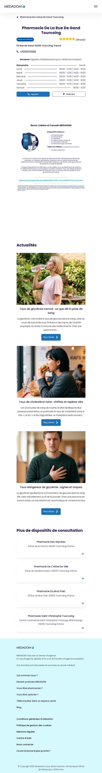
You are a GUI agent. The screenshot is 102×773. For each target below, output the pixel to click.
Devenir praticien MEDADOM (31, 681)
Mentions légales (26, 731)
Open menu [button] (95, 6)
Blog (19, 707)
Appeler (33, 94)
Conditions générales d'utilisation (35, 719)
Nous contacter (25, 744)
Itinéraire (69, 94)
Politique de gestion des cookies (34, 725)
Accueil (17, 17)
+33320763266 (26, 51)
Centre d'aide (24, 738)
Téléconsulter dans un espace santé (36, 700)
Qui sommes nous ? (27, 675)
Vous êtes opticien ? (27, 694)
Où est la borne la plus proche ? (33, 750)
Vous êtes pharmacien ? (30, 688)
